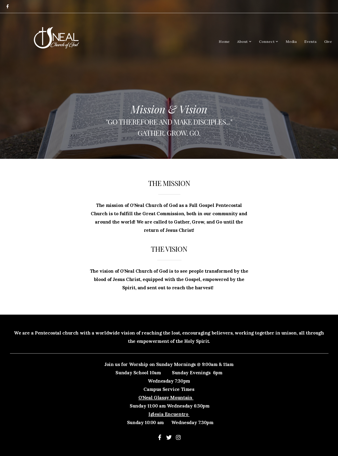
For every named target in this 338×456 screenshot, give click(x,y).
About (244, 41)
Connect (268, 41)
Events (310, 41)
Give (328, 41)
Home (224, 41)
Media (291, 41)
